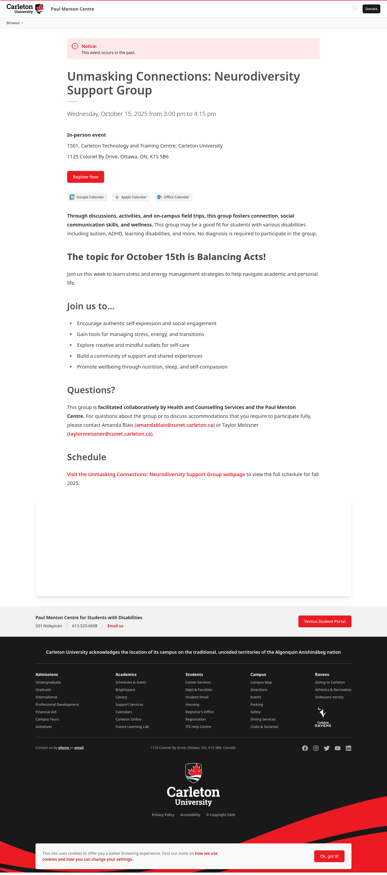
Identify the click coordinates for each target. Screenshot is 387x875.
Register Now (85, 179)
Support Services (129, 707)
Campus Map (261, 684)
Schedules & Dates (131, 684)
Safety (256, 714)
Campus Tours (47, 721)
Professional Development (57, 707)
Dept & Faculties (199, 692)
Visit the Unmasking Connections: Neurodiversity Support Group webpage (156, 476)
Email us (115, 628)
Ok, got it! (329, 856)
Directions (259, 692)
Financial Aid (46, 714)
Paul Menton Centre (74, 9)
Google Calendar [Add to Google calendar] (87, 199)
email (79, 750)
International (46, 699)
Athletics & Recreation (333, 692)
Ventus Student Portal (325, 624)
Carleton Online (128, 721)
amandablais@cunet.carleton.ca (174, 427)
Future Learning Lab (132, 729)
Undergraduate (48, 684)
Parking (257, 707)
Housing (192, 707)
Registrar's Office (200, 714)
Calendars (124, 714)
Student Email (197, 699)
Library (121, 699)
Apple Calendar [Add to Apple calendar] (131, 199)
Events (256, 699)
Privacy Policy (163, 817)
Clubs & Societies (264, 729)
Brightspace (125, 692)
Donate (370, 8)
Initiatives (44, 729)
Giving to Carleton (330, 684)
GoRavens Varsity (329, 699)
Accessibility (190, 817)
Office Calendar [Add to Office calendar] (173, 199)
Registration (196, 721)
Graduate (43, 692)
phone (64, 750)
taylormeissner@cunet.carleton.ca (110, 436)
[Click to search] (353, 8)
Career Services (198, 684)
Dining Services (263, 721)
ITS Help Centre (198, 729)
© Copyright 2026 (220, 817)
